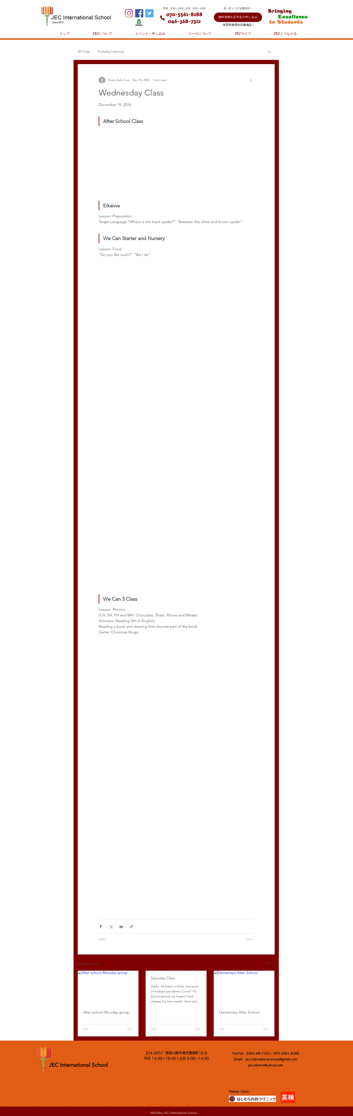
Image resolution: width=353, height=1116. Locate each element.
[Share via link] (131, 927)
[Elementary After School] (244, 988)
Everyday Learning (111, 51)
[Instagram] (129, 13)
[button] (269, 51)
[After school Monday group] (108, 988)
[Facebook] (139, 13)
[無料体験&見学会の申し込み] (238, 17)
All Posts (84, 51)
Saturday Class (163, 978)
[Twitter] (149, 13)
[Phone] (162, 18)
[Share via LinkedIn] (121, 927)
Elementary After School (239, 1012)
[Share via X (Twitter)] (111, 927)
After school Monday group (106, 1012)
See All (270, 963)
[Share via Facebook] (101, 927)
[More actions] (251, 80)
